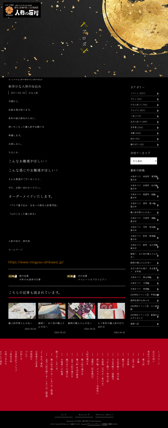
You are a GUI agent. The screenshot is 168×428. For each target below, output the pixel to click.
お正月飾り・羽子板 (118, 369)
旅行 (132, 138)
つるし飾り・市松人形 (108, 370)
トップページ (159, 358)
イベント (134, 93)
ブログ (133, 110)
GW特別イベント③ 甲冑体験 (144, 294)
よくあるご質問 (41, 359)
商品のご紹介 (148, 358)
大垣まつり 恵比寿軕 (140, 277)
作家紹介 (31, 355)
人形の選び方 (87, 358)
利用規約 (104, 424)
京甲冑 (133, 127)
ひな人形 (134, 104)
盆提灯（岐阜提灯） (92, 369)
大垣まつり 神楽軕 (139, 288)
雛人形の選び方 (82, 366)
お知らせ (21, 355)
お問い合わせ (6, 358)
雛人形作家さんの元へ (140, 212)
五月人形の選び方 (72, 367)
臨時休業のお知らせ (139, 300)
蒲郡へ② (134, 323)
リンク (63, 414)
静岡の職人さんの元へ (140, 262)
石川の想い (153, 356)
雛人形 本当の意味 (77, 368)
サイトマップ (84, 414)
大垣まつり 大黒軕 (139, 282)
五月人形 (134, 121)
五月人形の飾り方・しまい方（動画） (46, 378)
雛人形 (143, 361)
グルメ (133, 98)
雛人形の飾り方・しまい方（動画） (52, 377)
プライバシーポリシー (104, 414)
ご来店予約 (11, 356)
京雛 (132, 132)
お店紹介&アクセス (16, 361)
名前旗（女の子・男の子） (102, 372)
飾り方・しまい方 (57, 360)
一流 (132, 115)
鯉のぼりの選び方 (67, 367)
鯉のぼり (134, 144)
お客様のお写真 (36, 359)
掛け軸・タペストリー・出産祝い (97, 376)
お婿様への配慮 (62, 366)
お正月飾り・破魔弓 (113, 369)
